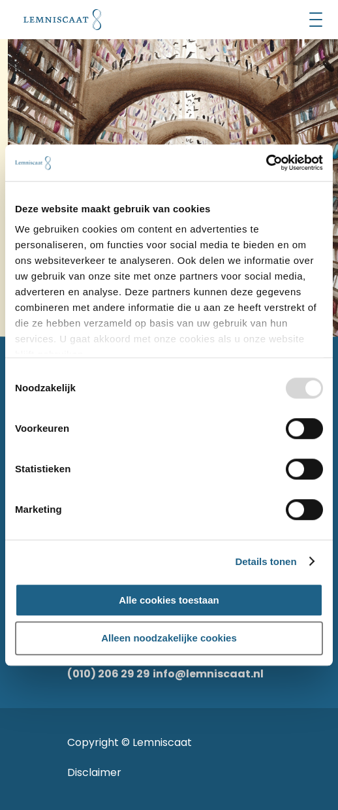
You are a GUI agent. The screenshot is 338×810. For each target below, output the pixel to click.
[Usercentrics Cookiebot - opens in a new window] (266, 162)
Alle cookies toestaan (169, 600)
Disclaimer (94, 772)
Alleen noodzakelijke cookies (169, 638)
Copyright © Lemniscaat (129, 742)
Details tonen (265, 561)
